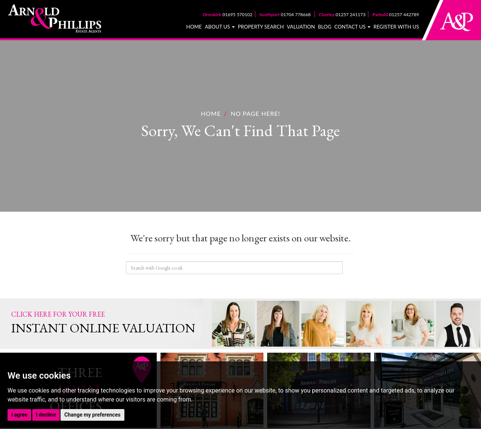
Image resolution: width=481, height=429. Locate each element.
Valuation (301, 27)
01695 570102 (227, 14)
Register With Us (396, 27)
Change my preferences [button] (92, 415)
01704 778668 (285, 14)
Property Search (261, 27)
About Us (220, 27)
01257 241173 (342, 14)
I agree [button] (19, 415)
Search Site (348, 267)
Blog (324, 27)
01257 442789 (395, 14)
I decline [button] (46, 415)
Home (194, 27)
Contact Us (352, 27)
